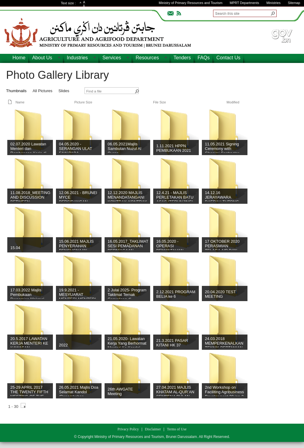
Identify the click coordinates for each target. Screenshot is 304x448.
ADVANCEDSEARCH (286, 12)
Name (20, 102)
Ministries (273, 3)
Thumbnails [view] (16, 91)
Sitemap (294, 3)
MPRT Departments (244, 3)
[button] (273, 13)
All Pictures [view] (42, 91)
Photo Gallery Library (57, 75)
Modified (232, 102)
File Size (159, 102)
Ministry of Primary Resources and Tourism (190, 3)
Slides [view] (63, 91)
